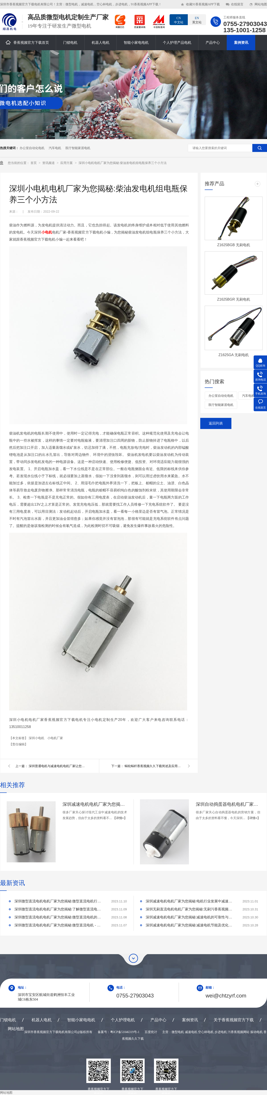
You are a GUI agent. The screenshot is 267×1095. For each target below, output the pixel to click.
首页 (34, 163)
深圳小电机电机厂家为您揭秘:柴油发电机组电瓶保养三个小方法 (123, 163)
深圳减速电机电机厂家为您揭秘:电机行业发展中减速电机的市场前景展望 (190, 901)
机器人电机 (100, 42)
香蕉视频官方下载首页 (27, 42)
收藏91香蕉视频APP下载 (203, 4)
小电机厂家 (55, 738)
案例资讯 (241, 42)
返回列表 (216, 423)
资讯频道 (49, 163)
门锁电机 (70, 42)
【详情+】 (120, 818)
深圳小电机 (37, 738)
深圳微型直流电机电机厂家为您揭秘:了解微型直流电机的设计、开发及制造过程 (58, 909)
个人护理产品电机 (177, 42)
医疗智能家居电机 (77, 148)
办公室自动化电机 (32, 148)
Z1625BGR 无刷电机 (233, 299)
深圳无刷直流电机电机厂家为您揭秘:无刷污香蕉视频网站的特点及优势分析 (190, 909)
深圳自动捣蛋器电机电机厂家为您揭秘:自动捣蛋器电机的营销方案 (228, 804)
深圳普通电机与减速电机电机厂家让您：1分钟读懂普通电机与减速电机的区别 (58, 766)
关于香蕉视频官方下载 (234, 1020)
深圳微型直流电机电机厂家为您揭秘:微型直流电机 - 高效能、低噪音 (58, 925)
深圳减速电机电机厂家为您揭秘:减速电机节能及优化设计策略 (190, 925)
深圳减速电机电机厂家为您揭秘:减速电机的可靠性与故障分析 (190, 917)
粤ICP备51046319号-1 (124, 1032)
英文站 (197, 20)
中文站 (179, 20)
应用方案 (67, 163)
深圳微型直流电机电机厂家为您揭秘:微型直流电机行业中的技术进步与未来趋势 (58, 901)
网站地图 (261, 4)
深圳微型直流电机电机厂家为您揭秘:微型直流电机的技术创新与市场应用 (58, 917)
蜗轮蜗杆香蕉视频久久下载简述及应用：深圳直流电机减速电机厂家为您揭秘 (153, 766)
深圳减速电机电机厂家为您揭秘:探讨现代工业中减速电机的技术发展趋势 (95, 804)
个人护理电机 (123, 1020)
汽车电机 (55, 148)
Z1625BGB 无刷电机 (233, 245)
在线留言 (237, 4)
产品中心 (213, 42)
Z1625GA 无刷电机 (233, 355)
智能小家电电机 (136, 42)
